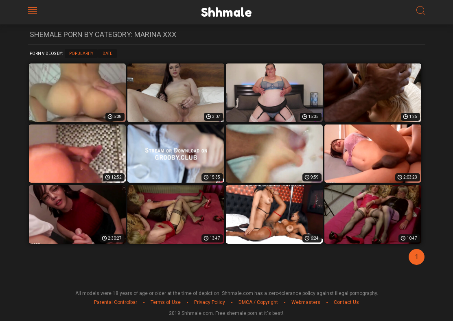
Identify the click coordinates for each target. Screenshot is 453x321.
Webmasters (305, 302)
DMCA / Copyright (258, 302)
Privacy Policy (209, 302)
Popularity (81, 53)
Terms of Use (166, 302)
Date (107, 53)
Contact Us (346, 302)
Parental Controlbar (115, 302)
